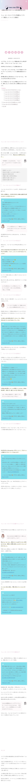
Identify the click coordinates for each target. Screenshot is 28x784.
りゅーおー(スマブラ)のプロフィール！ (12, 89)
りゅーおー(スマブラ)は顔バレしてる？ (12, 102)
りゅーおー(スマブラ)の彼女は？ (10, 104)
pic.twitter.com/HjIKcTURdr (8, 215)
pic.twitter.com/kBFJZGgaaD (8, 677)
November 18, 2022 (6, 612)
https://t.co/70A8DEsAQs (13, 471)
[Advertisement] (14, 35)
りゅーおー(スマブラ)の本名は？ (12, 93)
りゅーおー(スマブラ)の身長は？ (12, 96)
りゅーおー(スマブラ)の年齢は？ (12, 91)
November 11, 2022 (6, 418)
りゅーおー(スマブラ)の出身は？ (12, 98)
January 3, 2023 (6, 220)
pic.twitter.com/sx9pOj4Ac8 (17, 607)
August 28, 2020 (6, 342)
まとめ (4, 106)
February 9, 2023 (6, 682)
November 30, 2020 (6, 270)
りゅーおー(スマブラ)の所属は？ (12, 100)
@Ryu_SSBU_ (19, 600)
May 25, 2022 (5, 476)
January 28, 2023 (6, 577)
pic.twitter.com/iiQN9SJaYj (8, 572)
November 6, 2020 (6, 384)
